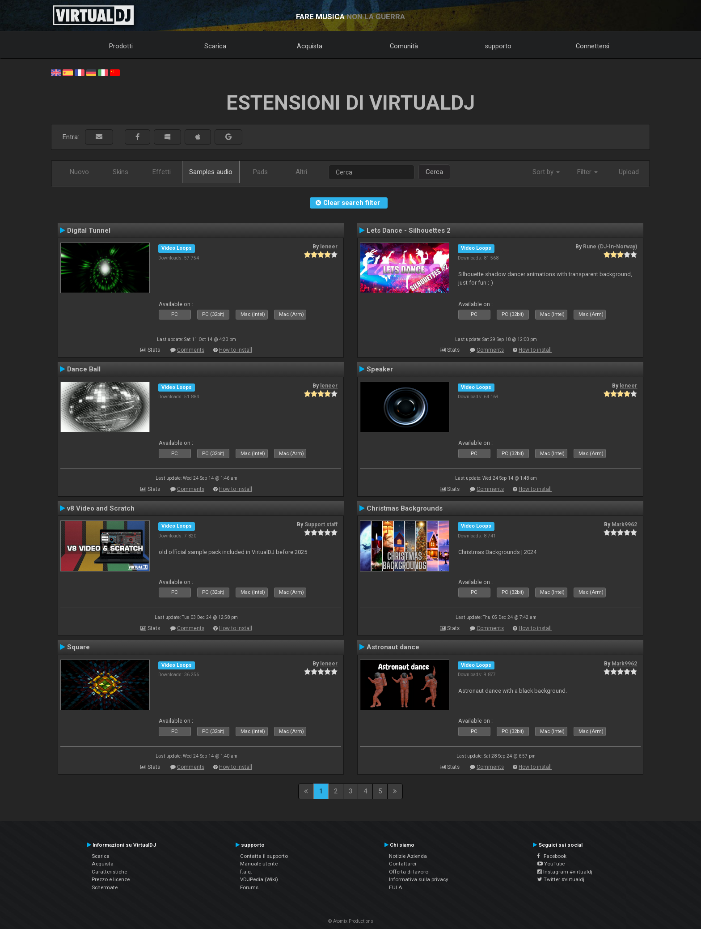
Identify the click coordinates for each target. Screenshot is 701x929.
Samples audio (210, 172)
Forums (249, 887)
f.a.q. (246, 872)
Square (78, 647)
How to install (235, 350)
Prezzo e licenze (111, 879)
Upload (629, 172)
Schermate (105, 887)
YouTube (551, 864)
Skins (120, 172)
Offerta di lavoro (408, 872)
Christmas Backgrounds (405, 508)
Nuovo (79, 172)
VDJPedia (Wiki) (259, 879)
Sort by (546, 172)
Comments (190, 350)
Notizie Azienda (408, 856)
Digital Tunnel (88, 230)
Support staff (321, 524)
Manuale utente (259, 864)
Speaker (380, 369)
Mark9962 (624, 524)
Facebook (551, 856)
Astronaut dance (393, 647)
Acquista (309, 46)
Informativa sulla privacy (418, 879)
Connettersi (592, 46)
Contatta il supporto (264, 856)
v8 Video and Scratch (101, 508)
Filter (587, 172)
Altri (301, 172)
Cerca (434, 172)
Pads (260, 172)
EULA (395, 887)
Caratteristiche (109, 872)
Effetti (161, 172)
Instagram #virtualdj (564, 872)
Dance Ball (84, 369)
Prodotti (121, 46)
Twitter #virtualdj (560, 879)
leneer (329, 246)
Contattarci (402, 864)
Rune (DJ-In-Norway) (610, 246)
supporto (498, 46)
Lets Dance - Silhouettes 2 (409, 230)
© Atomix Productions (350, 921)
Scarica (215, 46)
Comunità (404, 46)
